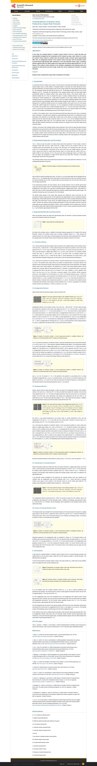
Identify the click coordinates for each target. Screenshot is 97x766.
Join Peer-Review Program (27, 764)
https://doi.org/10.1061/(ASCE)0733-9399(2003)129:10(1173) (46, 705)
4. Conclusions (37, 550)
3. (32, 647)
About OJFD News (17, 39)
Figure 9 (68, 479)
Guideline (15, 25)
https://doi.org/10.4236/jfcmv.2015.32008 (46, 658)
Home (16, 11)
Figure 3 (34, 260)
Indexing (14, 18)
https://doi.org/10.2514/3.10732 (39, 669)
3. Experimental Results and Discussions (46, 212)
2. (32, 640)
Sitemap (50, 760)
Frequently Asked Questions (19, 41)
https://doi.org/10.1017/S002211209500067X (55, 643)
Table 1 (38, 178)
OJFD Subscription (17, 31)
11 (70, 110)
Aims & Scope (16, 22)
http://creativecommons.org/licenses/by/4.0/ (42, 40)
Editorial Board (16, 24)
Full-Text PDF (74, 17)
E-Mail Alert (16, 764)
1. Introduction (37, 81)
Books (38, 11)
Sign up (62, 764)
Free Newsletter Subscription (19, 33)
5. (32, 661)
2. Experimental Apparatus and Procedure (46, 140)
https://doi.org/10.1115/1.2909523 (45, 663)
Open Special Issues (17, 45)
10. (33, 692)
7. (32, 672)
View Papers (15, 20)
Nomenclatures (37, 711)
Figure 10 (72, 513)
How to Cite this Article (76, 24)
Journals (27, 11)
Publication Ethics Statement (19, 37)
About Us (71, 11)
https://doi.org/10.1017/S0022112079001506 (42, 636)
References (36, 630)
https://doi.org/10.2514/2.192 (58, 674)
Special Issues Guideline (18, 49)
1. (32, 634)
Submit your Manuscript (73, 764)
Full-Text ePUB (75, 20)
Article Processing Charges (19, 27)
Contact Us (54, 760)
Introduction (15, 58)
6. (32, 667)
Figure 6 (34, 342)
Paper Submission (17, 29)
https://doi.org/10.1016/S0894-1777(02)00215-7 (43, 651)
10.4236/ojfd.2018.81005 (38, 18)
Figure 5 (45, 344)
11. (33, 699)
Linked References (76, 22)
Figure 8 (34, 425)
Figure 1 (34, 144)
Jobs (81, 11)
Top (13, 53)
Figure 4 (70, 278)
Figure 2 (34, 246)
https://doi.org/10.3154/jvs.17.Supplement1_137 (43, 681)
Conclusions (15, 70)
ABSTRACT (36, 51)
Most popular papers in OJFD (19, 35)
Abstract (73, 15)
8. (32, 678)
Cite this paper (37, 621)
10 (55, 105)
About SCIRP (45, 760)
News (60, 11)
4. (32, 654)
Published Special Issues (18, 47)
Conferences (49, 11)
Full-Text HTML (75, 19)
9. (32, 685)
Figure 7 (63, 397)
